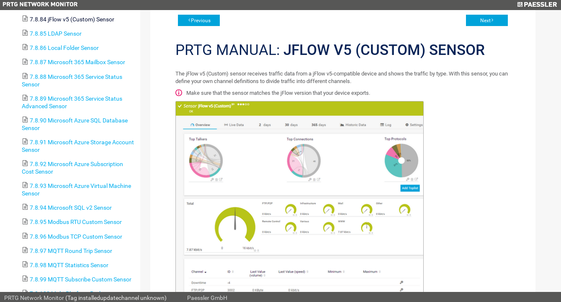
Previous (201, 20)
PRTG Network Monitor (34, 297)
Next (485, 20)
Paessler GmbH (207, 297)
